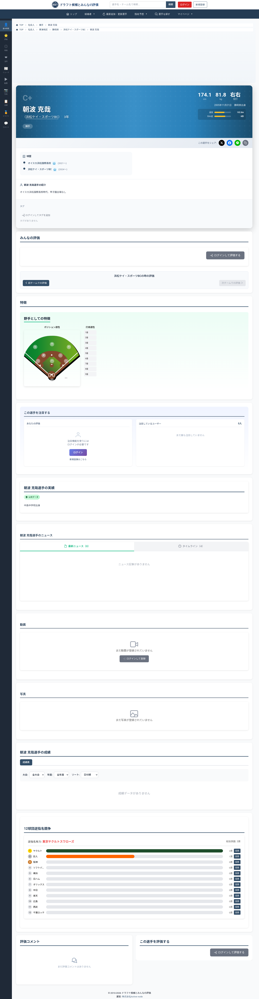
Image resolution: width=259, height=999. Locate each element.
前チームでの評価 (39, 283)
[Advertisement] (135, 56)
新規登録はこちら (80, 459)
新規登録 (200, 4)
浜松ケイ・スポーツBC (77, 29)
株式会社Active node (132, 997)
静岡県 (58, 29)
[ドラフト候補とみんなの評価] (79, 4)
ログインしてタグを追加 (38, 215)
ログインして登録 (135, 659)
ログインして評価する (225, 255)
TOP (22, 25)
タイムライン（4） (192, 546)
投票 (237, 851)
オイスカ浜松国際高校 (42, 163)
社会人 (34, 25)
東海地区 (46, 29)
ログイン (184, 4)
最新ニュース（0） (79, 546)
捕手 (44, 25)
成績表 (28, 763)
